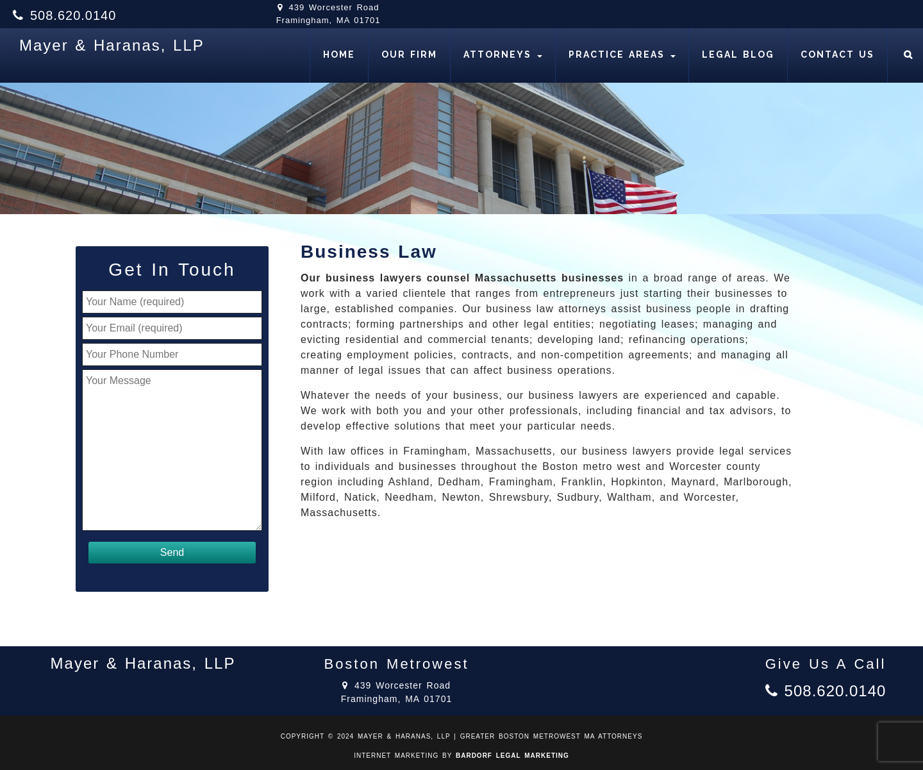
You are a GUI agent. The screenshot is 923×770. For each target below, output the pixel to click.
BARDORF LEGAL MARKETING (512, 755)
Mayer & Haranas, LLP (111, 45)
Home (339, 54)
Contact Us (837, 54)
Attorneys (502, 54)
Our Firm (409, 54)
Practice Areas (622, 54)
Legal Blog (738, 54)
